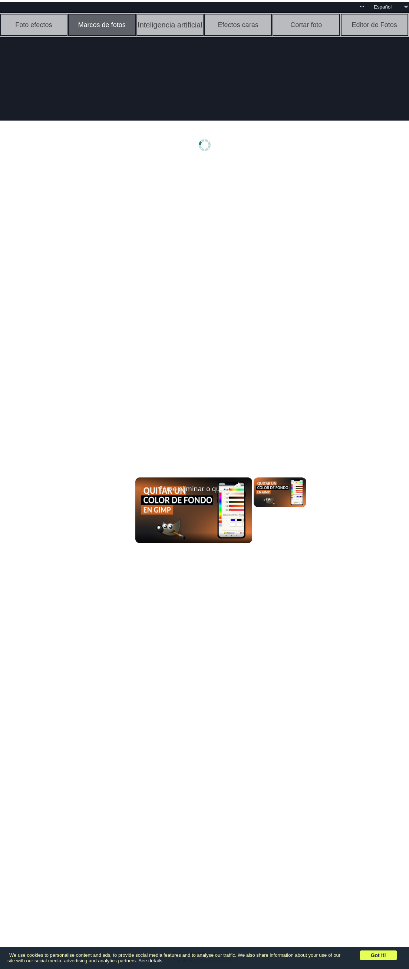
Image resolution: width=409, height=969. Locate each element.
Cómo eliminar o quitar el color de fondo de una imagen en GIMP (192, 488)
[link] (147, 489)
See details (150, 960)
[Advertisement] (57, 281)
